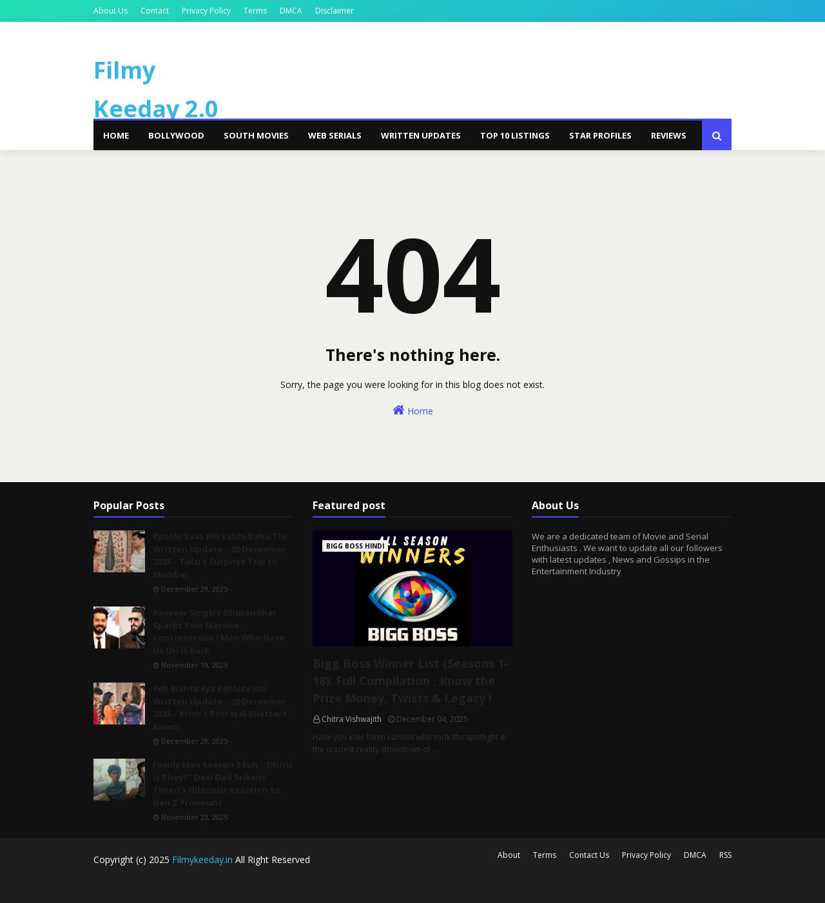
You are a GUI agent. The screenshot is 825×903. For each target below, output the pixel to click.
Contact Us (589, 855)
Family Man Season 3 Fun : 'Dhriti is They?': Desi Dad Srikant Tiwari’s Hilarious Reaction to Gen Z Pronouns (223, 783)
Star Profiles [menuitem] (600, 135)
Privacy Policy (206, 10)
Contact (155, 10)
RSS (725, 855)
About (509, 855)
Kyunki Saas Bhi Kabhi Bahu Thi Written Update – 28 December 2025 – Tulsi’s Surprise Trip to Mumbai (220, 555)
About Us (110, 10)
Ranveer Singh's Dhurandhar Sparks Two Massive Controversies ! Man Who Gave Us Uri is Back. (218, 631)
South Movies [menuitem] (256, 135)
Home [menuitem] (116, 135)
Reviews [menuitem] (668, 135)
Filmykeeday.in (202, 859)
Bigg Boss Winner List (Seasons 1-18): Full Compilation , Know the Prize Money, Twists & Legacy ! (411, 680)
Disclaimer (334, 10)
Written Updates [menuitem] (421, 135)
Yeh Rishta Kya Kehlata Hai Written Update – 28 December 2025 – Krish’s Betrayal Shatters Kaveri (220, 707)
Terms (255, 10)
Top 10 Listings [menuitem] (515, 135)
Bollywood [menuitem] (176, 135)
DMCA (291, 10)
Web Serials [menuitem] (335, 135)
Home (413, 410)
